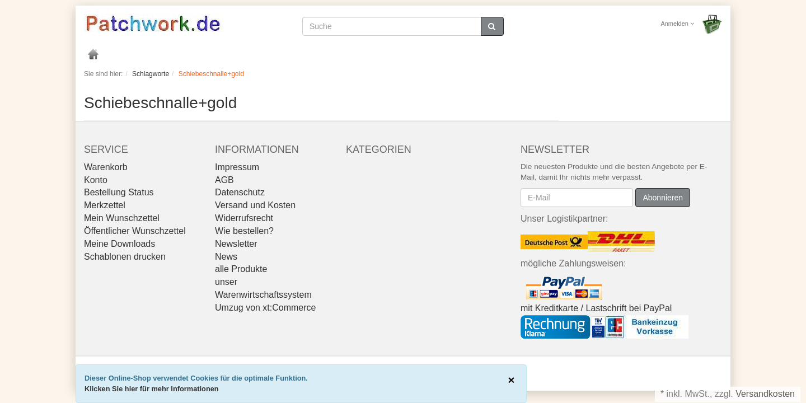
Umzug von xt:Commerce (265, 307)
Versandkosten (765, 394)
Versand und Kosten (255, 205)
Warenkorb (106, 167)
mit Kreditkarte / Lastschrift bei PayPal (596, 308)
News (226, 256)
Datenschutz (240, 192)
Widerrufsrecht (244, 218)
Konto (95, 180)
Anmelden (677, 23)
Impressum (237, 167)
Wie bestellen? (244, 231)
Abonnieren (663, 197)
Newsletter (236, 244)
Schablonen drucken (125, 256)
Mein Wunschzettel (122, 218)
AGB (224, 180)
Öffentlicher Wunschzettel (135, 231)
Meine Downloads (119, 244)
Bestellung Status (119, 192)
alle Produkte (241, 269)
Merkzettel (104, 205)
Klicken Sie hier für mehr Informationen (152, 389)
